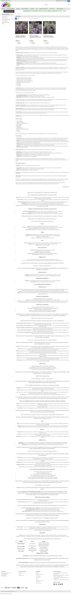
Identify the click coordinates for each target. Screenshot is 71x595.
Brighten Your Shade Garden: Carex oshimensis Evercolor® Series (60, 573)
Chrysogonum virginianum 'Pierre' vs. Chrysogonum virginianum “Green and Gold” (61, 576)
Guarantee (32, 8)
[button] (9, 11)
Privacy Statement (60, 8)
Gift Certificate (58, 0)
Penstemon (17, 34)
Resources (52, 8)
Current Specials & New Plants (5, 23)
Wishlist (20, 574)
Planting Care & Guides (43, 8)
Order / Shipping (25, 8)
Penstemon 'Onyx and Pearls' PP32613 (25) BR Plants (48, 37)
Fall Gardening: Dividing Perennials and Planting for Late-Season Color (61, 578)
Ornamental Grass (5, 18)
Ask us (10, 593)
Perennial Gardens (5, 20)
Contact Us (18, 8)
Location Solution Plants (6, 19)
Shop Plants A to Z (5, 16)
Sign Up (65, 0)
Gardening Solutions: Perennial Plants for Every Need (61, 579)
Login (62, 0)
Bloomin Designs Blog (10, 8)
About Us (3, 8)
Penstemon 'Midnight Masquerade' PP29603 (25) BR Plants (35, 37)
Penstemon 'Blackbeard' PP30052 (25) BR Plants (21, 36)
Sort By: (30, 18)
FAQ (36, 8)
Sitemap (13, 591)
